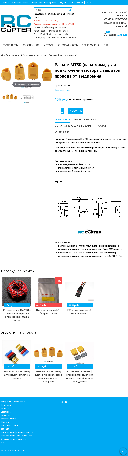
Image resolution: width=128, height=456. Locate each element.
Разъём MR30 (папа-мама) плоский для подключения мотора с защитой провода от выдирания (79, 376)
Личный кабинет (75, 2)
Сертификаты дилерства (13, 439)
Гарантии (5, 415)
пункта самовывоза (58, 31)
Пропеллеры (11, 45)
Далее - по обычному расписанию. (50, 27)
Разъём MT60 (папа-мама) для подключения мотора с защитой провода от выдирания (48, 376)
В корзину (76, 111)
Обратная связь (9, 419)
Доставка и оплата (21, 2)
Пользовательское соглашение (16, 436)
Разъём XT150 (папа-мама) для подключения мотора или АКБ (17, 374)
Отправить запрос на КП (13, 401)
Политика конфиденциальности (17, 432)
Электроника (91, 45)
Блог (3, 442)
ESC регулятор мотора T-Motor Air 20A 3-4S (79, 312)
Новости (5, 422)
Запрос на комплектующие (44, 2)
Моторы (49, 45)
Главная (6, 2)
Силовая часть (68, 45)
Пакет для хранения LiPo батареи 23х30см (48, 312)
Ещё (88, 2)
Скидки (62, 2)
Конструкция (31, 45)
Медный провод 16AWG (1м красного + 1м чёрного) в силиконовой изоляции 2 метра (17, 315)
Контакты (6, 405)
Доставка (6, 412)
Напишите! (121, 26)
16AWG (87, 164)
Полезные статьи (9, 425)
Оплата (5, 408)
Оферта (5, 429)
